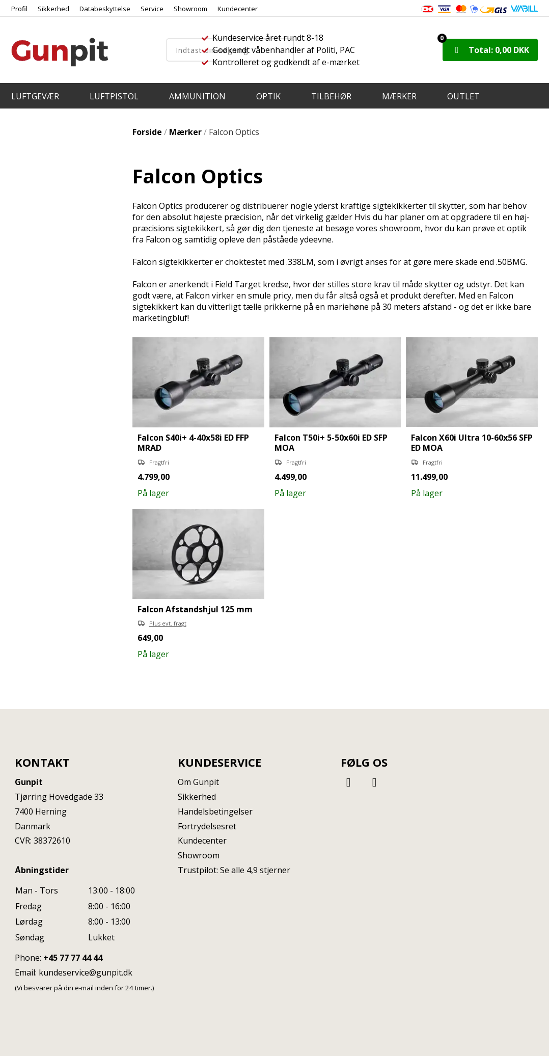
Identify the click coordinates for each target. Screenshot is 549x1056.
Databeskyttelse (104, 8)
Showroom (190, 8)
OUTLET (463, 96)
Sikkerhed (53, 8)
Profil (19, 8)
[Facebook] (350, 781)
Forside (147, 132)
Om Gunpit (198, 782)
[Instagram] (374, 781)
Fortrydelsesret (207, 826)
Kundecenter (237, 8)
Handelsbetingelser (215, 811)
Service (152, 8)
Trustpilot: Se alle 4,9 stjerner (234, 870)
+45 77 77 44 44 (72, 957)
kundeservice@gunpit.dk (85, 972)
